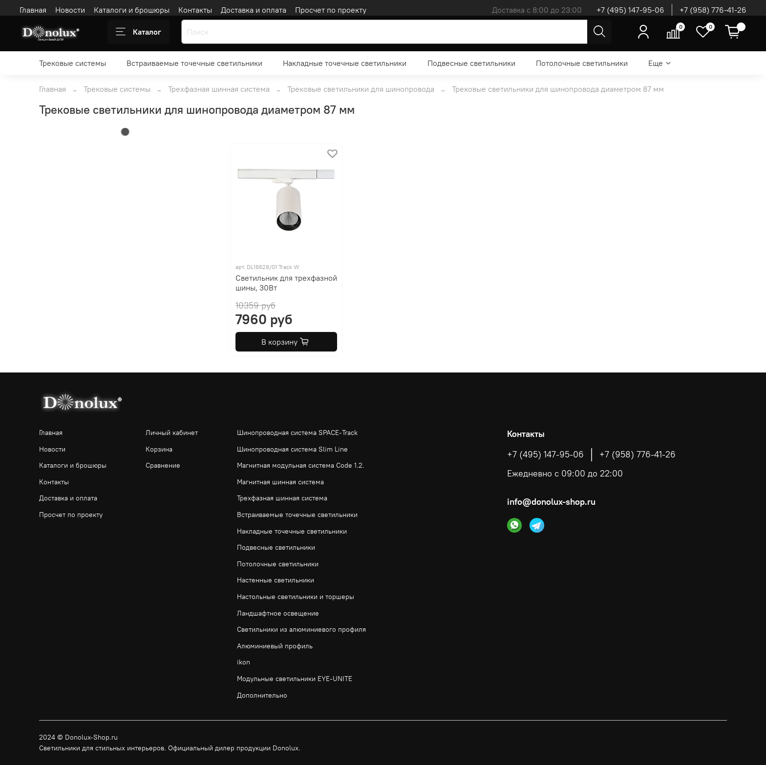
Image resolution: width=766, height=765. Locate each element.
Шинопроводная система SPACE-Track (297, 432)
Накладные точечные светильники (344, 63)
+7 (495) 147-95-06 (630, 10)
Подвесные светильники (471, 63)
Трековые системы (72, 63)
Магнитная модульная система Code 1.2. (300, 465)
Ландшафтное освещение (278, 613)
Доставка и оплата (253, 10)
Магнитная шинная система (280, 481)
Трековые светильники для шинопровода (360, 89)
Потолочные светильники (582, 63)
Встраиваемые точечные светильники (194, 63)
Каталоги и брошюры (132, 10)
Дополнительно (262, 695)
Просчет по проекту (330, 10)
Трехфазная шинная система (219, 89)
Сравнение (163, 465)
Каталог (138, 32)
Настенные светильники (275, 580)
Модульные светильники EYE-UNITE (294, 678)
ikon (243, 662)
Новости (70, 10)
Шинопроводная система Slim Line (292, 449)
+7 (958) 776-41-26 (713, 10)
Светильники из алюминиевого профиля (301, 629)
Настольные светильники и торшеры (295, 596)
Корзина (159, 449)
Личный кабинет (172, 432)
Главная (33, 10)
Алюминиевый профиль (275, 645)
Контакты (195, 10)
